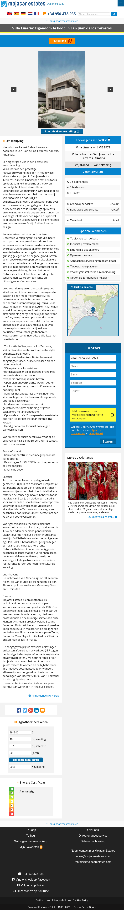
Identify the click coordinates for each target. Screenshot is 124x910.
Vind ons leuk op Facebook (31, 879)
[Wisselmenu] (121, 3)
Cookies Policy (80, 900)
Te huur (31, 835)
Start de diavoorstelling (62, 131)
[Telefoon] (93, 382)
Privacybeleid (59, 900)
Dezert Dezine (89, 907)
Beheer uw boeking (93, 841)
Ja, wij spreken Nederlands (30, 13)
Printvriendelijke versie (44, 695)
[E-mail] (93, 374)
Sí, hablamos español (16, 13)
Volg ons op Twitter (31, 885)
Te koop (31, 830)
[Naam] (93, 366)
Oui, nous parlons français (36, 13)
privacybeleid (96, 433)
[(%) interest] (20, 746)
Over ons (93, 830)
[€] (20, 732)
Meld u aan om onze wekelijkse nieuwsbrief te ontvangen (87, 414)
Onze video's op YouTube (31, 891)
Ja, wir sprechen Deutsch (23, 13)
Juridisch (40, 900)
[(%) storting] (20, 739)
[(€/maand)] (20, 767)
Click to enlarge (82, 286)
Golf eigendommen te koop (31, 841)
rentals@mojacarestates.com (93, 862)
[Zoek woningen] (114, 14)
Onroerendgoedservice (93, 835)
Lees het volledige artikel (102, 516)
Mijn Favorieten (31, 847)
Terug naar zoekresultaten (62, 21)
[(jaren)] (20, 753)
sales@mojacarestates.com (93, 856)
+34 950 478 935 (62, 13)
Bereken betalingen (26, 760)
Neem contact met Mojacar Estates (93, 850)
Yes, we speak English (9, 13)
